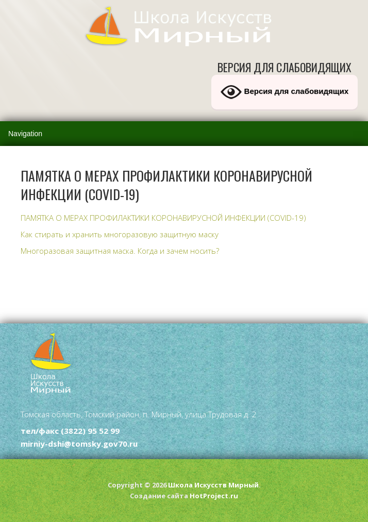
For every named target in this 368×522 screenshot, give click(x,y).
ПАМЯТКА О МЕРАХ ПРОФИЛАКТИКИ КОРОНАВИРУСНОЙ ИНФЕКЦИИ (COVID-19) (163, 218)
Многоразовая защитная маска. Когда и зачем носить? (120, 251)
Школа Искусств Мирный (213, 485)
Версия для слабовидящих (284, 92)
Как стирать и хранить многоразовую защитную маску (120, 234)
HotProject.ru (214, 495)
